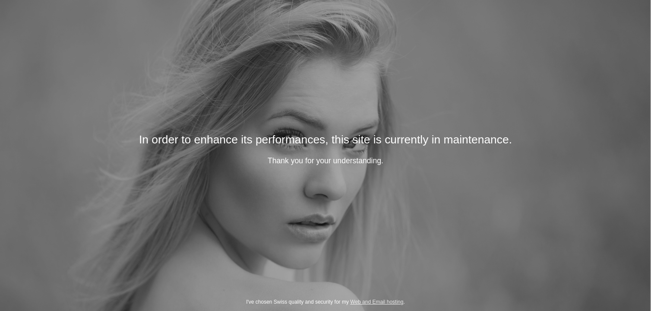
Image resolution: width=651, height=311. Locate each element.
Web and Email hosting (376, 302)
